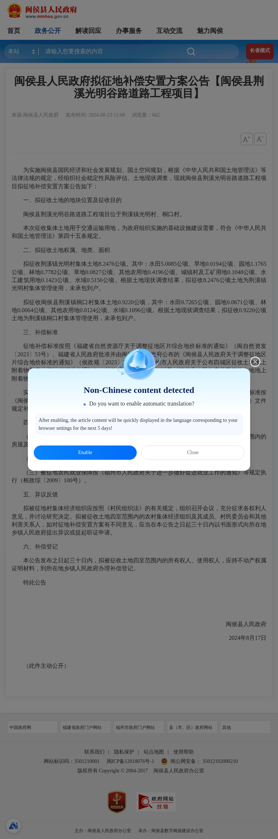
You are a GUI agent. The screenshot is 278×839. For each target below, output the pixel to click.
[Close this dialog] (255, 362)
